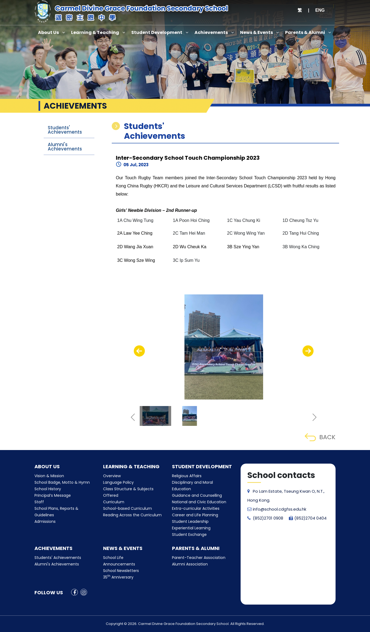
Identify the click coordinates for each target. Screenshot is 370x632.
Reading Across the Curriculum (132, 515)
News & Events (256, 32)
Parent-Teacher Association (198, 557)
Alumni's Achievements (65, 146)
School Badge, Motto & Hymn (62, 482)
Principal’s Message (52, 495)
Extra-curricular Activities (195, 508)
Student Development (156, 32)
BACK (320, 437)
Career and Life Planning (195, 515)
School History (47, 489)
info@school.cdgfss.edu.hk (276, 509)
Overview (112, 476)
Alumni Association (190, 564)
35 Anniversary (118, 577)
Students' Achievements (65, 129)
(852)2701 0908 (265, 518)
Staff (39, 502)
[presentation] (139, 351)
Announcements (119, 564)
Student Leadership (190, 521)
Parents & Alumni (305, 32)
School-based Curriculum (127, 508)
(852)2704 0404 (308, 518)
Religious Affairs (187, 476)
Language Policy (118, 482)
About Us (48, 32)
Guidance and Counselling (197, 495)
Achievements (211, 32)
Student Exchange (189, 534)
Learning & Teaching (95, 32)
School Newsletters (121, 570)
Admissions (45, 521)
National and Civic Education (199, 502)
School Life (113, 557)
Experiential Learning (191, 528)
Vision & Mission (49, 476)
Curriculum (113, 502)
